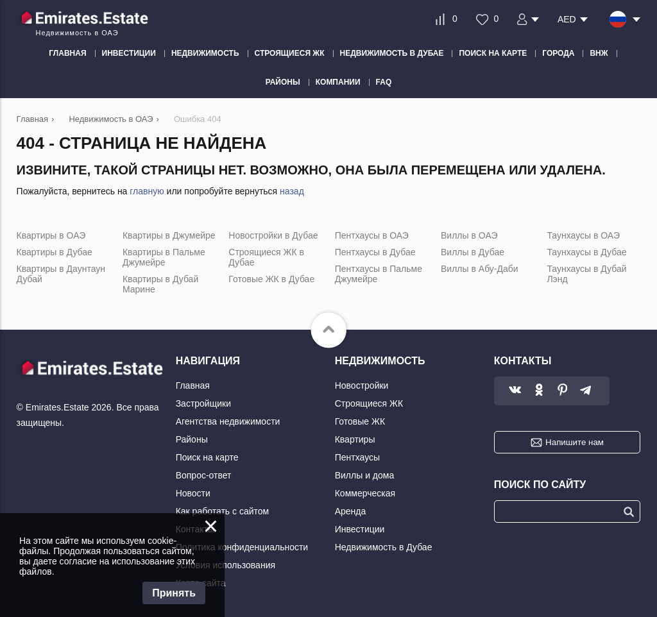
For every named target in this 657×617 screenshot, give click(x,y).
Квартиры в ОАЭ (51, 235)
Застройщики (203, 403)
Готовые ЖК (360, 421)
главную (147, 191)
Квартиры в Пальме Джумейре (164, 257)
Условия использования (225, 565)
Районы (192, 439)
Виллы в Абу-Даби (479, 269)
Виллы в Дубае (472, 252)
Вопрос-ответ (204, 475)
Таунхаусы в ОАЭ (583, 235)
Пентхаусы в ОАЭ (372, 235)
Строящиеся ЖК (369, 403)
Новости (193, 493)
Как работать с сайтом (222, 511)
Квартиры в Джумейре (169, 235)
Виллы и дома (365, 475)
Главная (193, 385)
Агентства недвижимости (228, 421)
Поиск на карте (207, 457)
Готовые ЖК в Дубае (271, 279)
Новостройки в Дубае (273, 235)
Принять (174, 592)
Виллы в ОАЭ (469, 235)
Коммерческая (365, 493)
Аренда (350, 511)
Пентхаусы (357, 457)
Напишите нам (574, 442)
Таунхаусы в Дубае (586, 252)
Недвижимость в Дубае (383, 547)
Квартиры (355, 439)
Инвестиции (360, 529)
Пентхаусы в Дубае (375, 252)
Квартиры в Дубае (54, 252)
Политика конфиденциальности (242, 547)
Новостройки (362, 385)
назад (292, 191)
